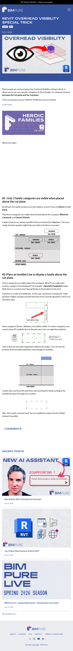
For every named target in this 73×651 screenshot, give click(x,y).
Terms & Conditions (54, 634)
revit (11, 26)
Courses (22, 634)
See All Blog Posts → (10, 614)
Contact (38, 634)
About (13, 634)
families (5, 26)
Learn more (7, 104)
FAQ (30, 634)
